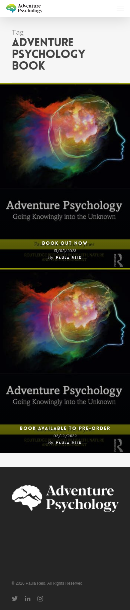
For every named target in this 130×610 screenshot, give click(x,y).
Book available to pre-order (65, 428)
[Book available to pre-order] (65, 360)
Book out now (65, 243)
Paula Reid (69, 257)
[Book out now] (65, 175)
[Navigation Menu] (120, 8)
